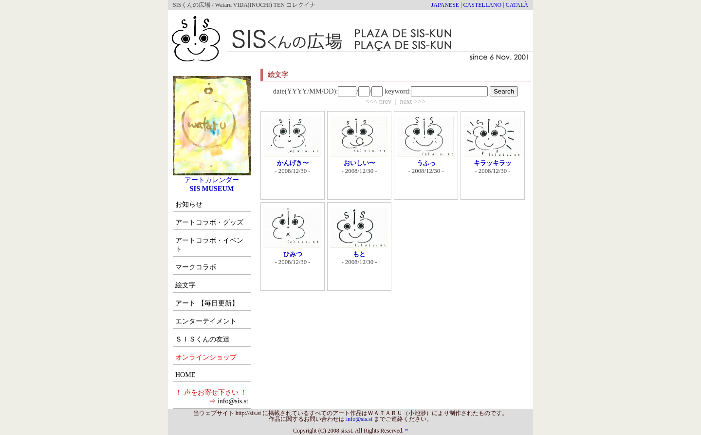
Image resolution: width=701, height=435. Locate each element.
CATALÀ (517, 4)
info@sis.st (233, 401)
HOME (185, 374)
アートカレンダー (212, 176)
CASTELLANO (482, 4)
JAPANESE (445, 4)
